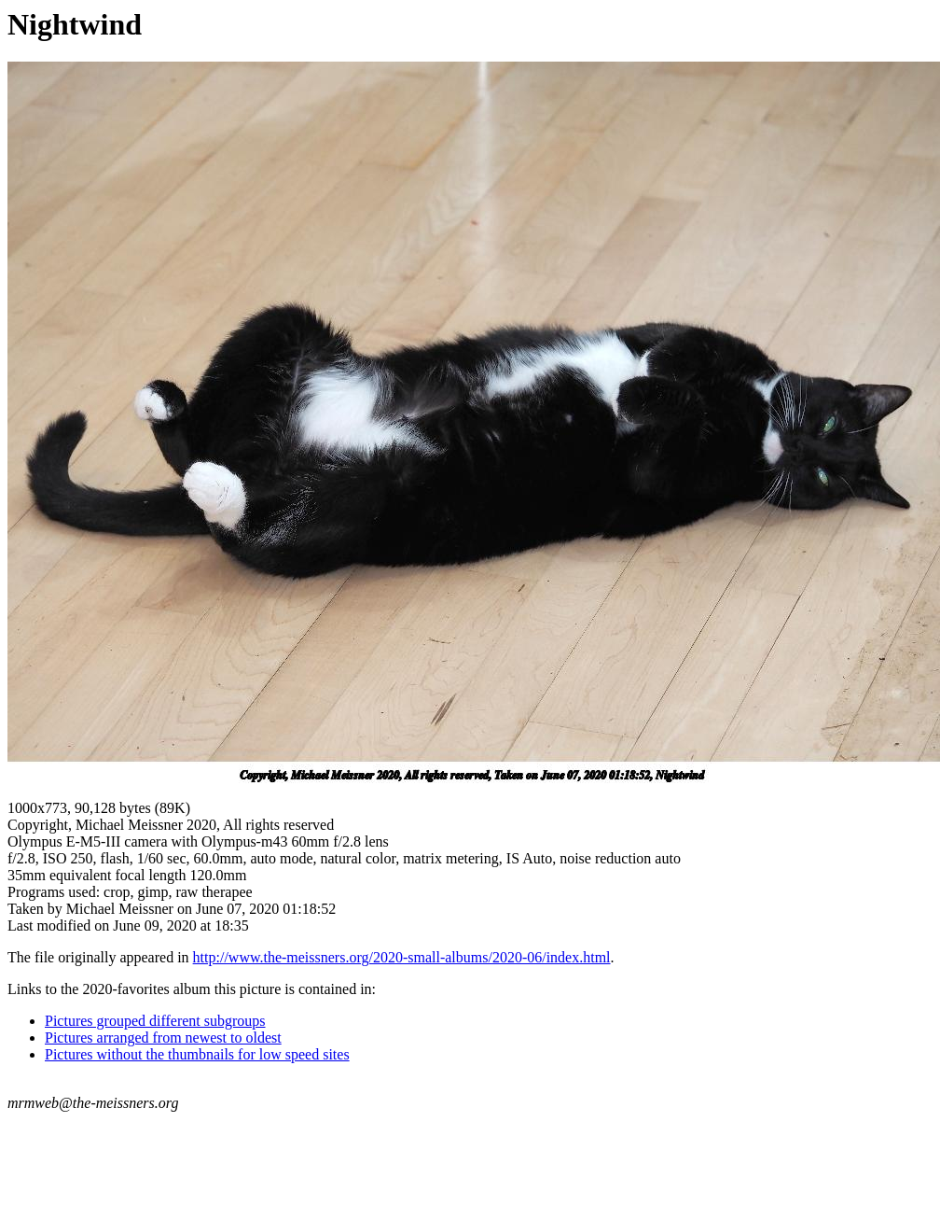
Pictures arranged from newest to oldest (163, 1037)
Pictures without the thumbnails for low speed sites (197, 1054)
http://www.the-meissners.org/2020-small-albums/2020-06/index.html (402, 957)
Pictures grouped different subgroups (155, 1021)
